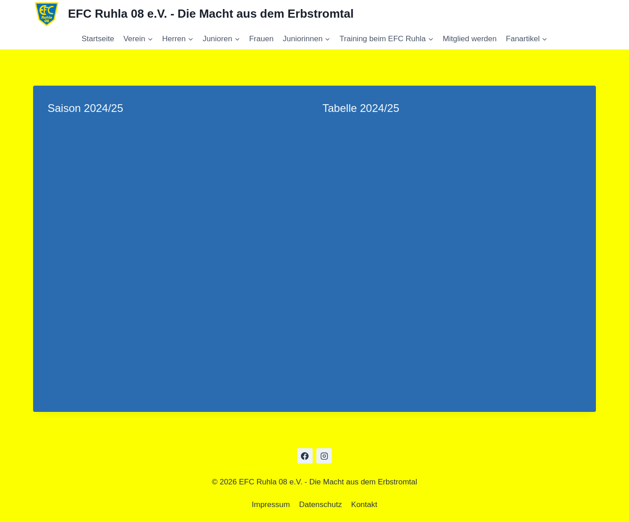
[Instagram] (324, 456)
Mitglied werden (470, 38)
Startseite (98, 38)
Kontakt (364, 504)
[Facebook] (305, 456)
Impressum (271, 504)
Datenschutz (320, 504)
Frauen (261, 38)
